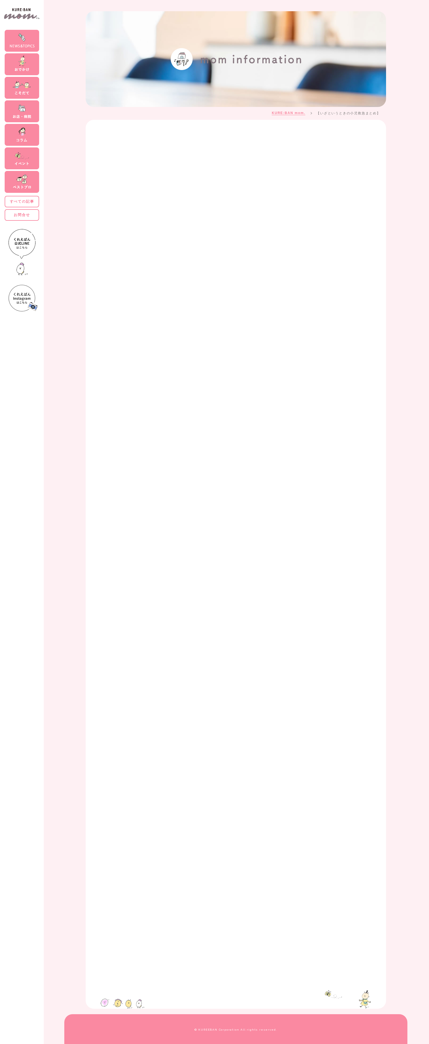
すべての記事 (22, 201)
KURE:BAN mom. (288, 113)
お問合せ (22, 215)
